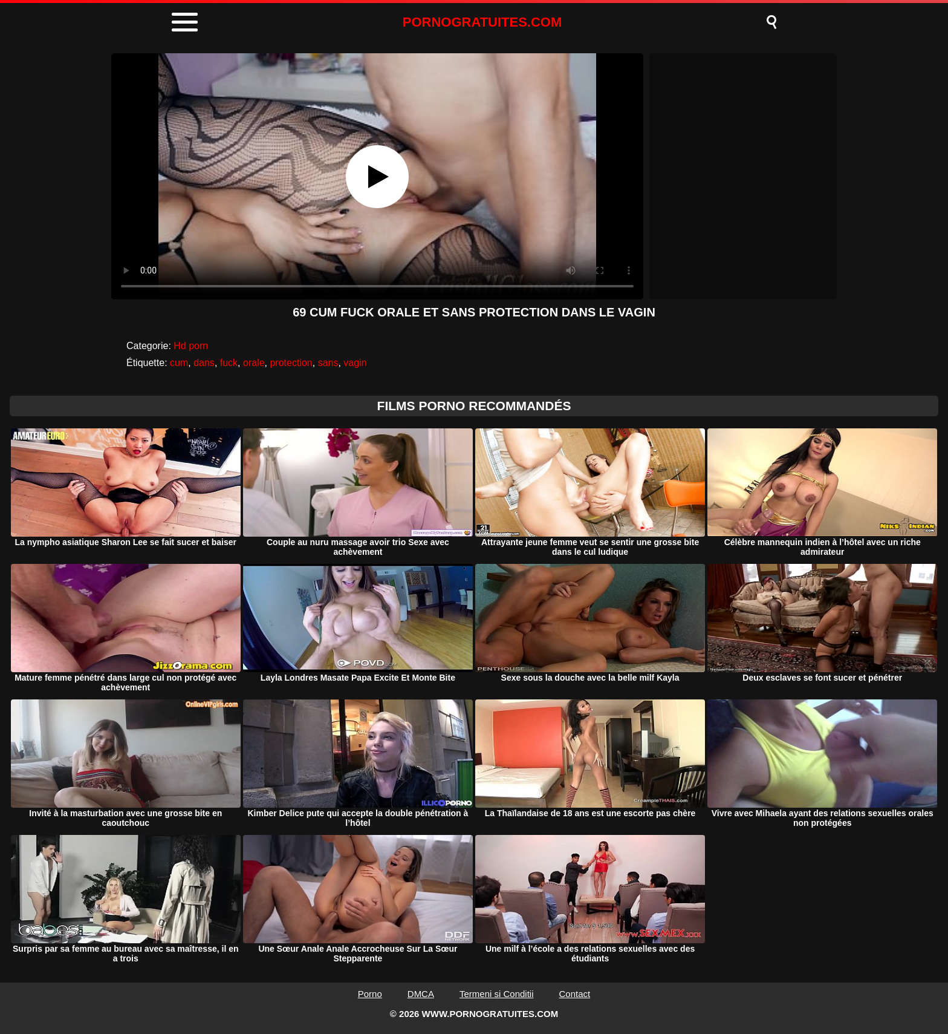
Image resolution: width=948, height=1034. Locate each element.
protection (291, 363)
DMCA (420, 994)
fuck (229, 363)
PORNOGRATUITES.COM (482, 22)
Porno (370, 994)
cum (179, 363)
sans (328, 363)
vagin (354, 363)
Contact (575, 994)
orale (254, 363)
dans (204, 363)
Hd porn (191, 346)
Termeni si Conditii (496, 994)
